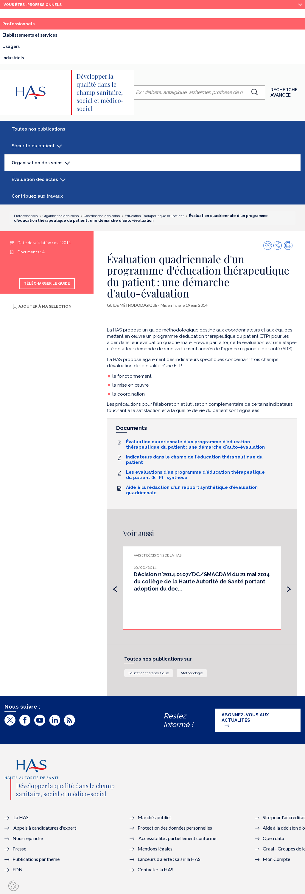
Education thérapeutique (148, 673)
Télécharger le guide (47, 283)
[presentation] (115, 587)
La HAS (21, 817)
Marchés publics (155, 817)
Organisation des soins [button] (37, 165)
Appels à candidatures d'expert (45, 828)
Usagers (11, 46)
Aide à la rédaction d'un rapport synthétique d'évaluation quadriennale (192, 490)
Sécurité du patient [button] (33, 145)
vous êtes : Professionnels (33, 5)
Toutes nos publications (38, 129)
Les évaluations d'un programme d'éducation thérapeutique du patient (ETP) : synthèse (195, 475)
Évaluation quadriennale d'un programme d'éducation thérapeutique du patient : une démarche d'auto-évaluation (195, 444)
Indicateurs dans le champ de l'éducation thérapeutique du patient (194, 459)
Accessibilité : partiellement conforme (177, 838)
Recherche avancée (284, 92)
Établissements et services (29, 35)
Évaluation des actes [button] (35, 179)
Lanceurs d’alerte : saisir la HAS (169, 859)
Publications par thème (36, 859)
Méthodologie (192, 673)
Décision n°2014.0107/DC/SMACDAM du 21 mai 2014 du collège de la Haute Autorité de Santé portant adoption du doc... (202, 581)
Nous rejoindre (28, 838)
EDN (18, 869)
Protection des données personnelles (175, 828)
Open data (273, 838)
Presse (19, 848)
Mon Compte (276, 859)
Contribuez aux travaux (37, 196)
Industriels (13, 57)
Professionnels (31, 25)
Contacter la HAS (155, 869)
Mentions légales (155, 848)
